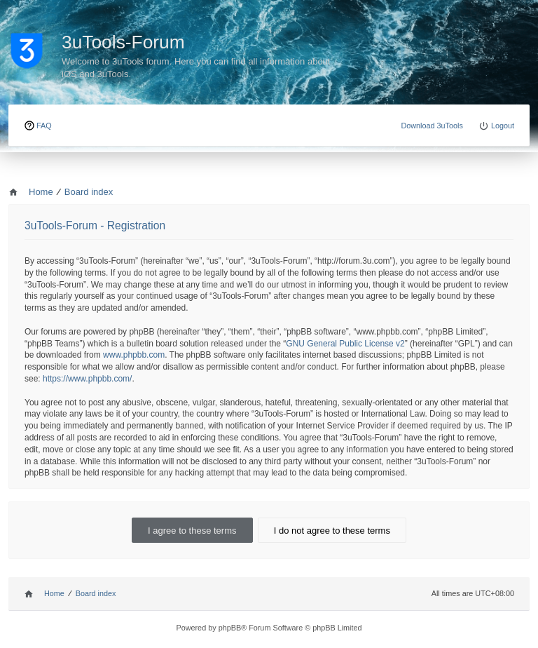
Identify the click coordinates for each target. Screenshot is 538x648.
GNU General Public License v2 (345, 344)
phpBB (230, 627)
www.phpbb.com (134, 355)
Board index (96, 593)
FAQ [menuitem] (44, 125)
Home (54, 593)
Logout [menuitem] (502, 125)
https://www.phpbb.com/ (87, 379)
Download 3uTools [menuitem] (432, 125)
